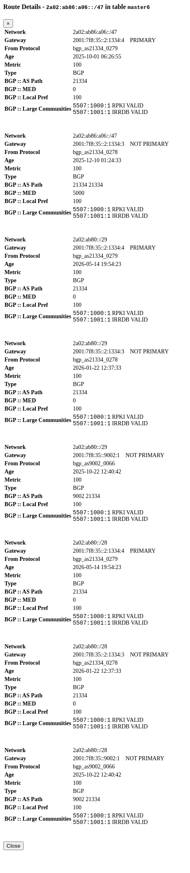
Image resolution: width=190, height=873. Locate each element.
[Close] (8, 23)
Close (13, 865)
